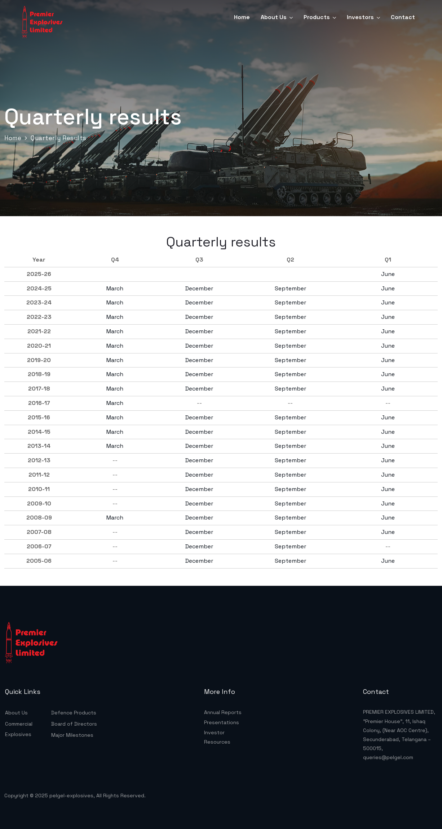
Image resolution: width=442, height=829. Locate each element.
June (388, 274)
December (199, 288)
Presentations (221, 722)
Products (317, 17)
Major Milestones (72, 735)
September (290, 288)
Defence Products (73, 712)
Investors (360, 17)
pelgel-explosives (71, 795)
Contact (403, 17)
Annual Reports (223, 712)
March (114, 288)
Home (242, 17)
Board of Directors (74, 724)
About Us (274, 17)
